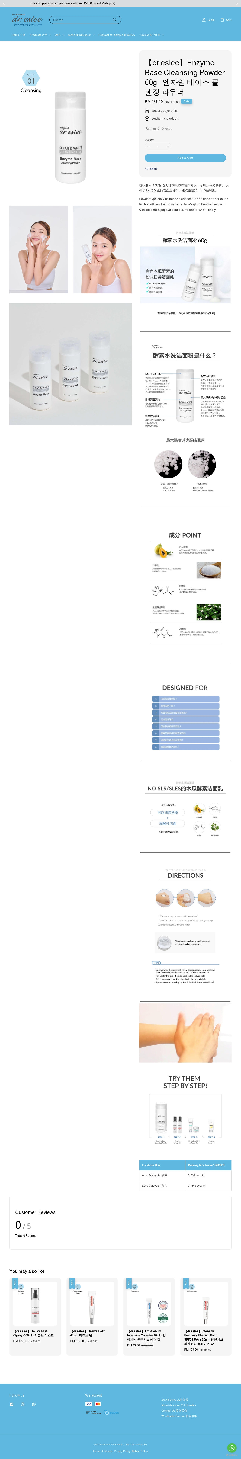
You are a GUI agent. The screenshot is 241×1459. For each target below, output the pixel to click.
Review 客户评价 (150, 34)
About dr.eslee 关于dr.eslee (178, 1405)
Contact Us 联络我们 (174, 1410)
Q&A (58, 34)
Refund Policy (140, 1451)
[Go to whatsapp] (232, 1448)
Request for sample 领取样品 (116, 34)
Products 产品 (38, 34)
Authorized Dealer (79, 34)
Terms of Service (102, 1451)
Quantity (149, 140)
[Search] (115, 19)
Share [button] (151, 169)
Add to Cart (185, 157)
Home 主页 (18, 34)
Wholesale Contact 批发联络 (179, 1416)
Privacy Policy (122, 1451)
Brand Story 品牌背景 (174, 1399)
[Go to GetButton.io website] (232, 1455)
